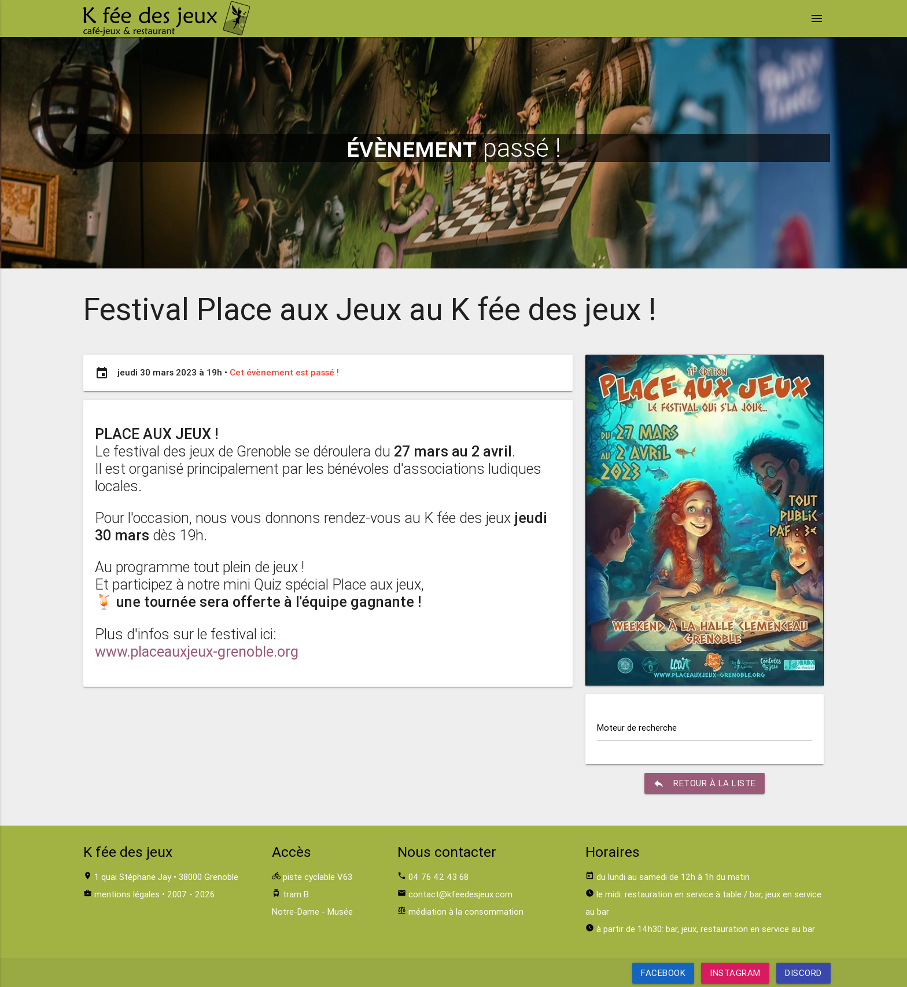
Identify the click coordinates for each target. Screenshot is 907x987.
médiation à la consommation (465, 911)
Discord (803, 972)
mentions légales (127, 894)
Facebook (663, 972)
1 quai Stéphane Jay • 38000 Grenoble (166, 876)
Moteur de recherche (637, 727)
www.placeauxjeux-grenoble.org (196, 652)
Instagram (735, 972)
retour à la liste (704, 783)
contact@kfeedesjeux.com (460, 894)
